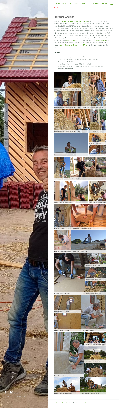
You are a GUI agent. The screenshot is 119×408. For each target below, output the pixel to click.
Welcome (57, 3)
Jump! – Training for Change (68, 45)
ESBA (81, 23)
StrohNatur (12, 392)
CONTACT (104, 3)
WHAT (64, 3)
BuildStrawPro (101, 40)
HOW (69, 3)
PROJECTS (84, 3)
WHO (76, 3)
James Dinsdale (83, 403)
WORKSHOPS (95, 3)
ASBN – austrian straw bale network (75, 21)
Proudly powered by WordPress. (61, 403)
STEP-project (71, 40)
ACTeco (84, 45)
